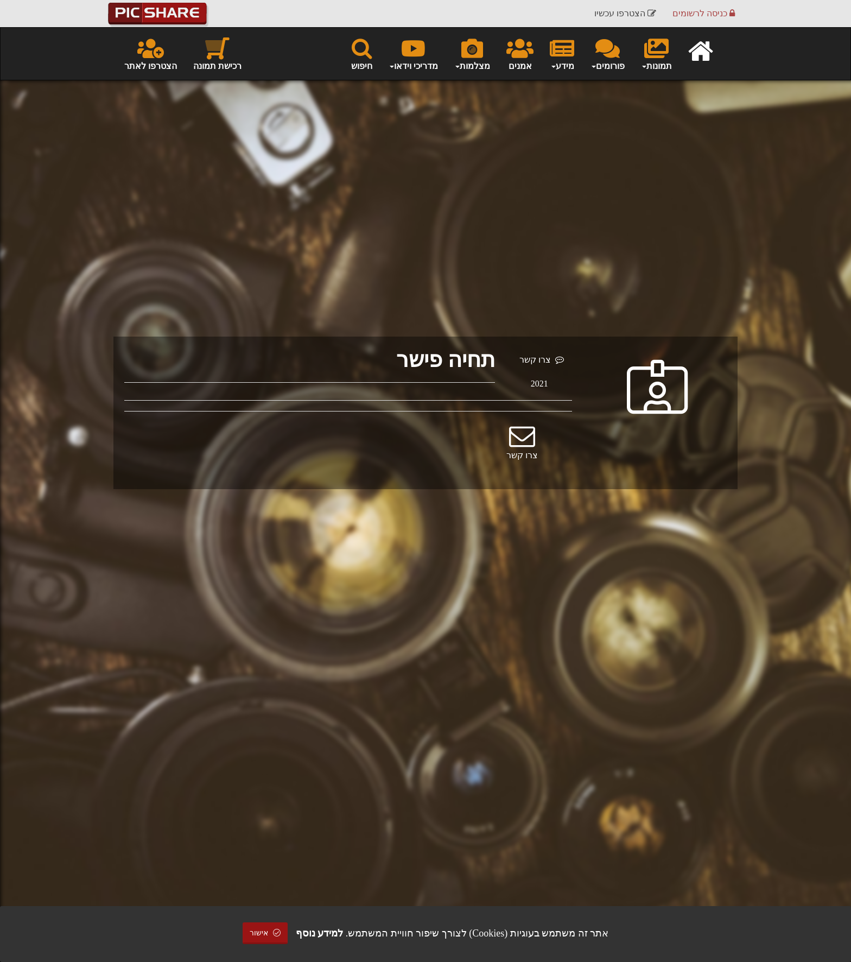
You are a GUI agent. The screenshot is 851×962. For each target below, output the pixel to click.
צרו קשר (541, 359)
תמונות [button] (656, 53)
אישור (265, 933)
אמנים (520, 53)
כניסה (703, 13)
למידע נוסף (320, 933)
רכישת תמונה (217, 53)
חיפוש (361, 53)
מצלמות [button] (472, 53)
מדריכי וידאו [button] (413, 53)
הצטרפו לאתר (150, 53)
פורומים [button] (607, 53)
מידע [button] (562, 53)
